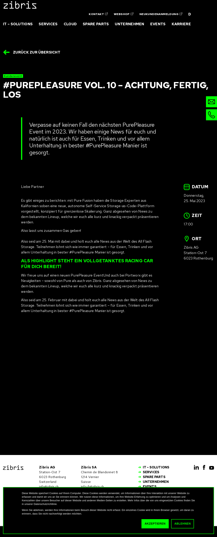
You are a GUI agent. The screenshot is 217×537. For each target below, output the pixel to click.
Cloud (70, 24)
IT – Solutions (18, 24)
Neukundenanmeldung (160, 14)
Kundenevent (13, 76)
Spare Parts (96, 24)
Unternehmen (129, 24)
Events (158, 24)
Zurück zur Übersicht (36, 52)
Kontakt (98, 14)
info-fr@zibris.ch (92, 486)
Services (48, 24)
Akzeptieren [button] (155, 523)
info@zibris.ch (49, 486)
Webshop (123, 14)
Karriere (181, 24)
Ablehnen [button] (182, 523)
